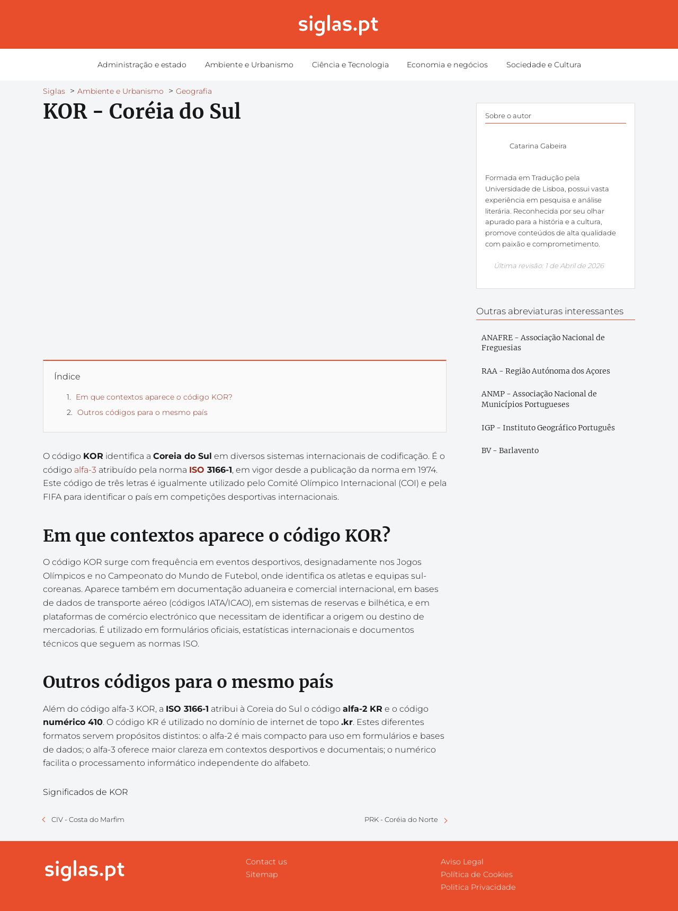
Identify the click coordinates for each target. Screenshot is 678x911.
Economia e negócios (443, 64)
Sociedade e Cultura (536, 64)
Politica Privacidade (478, 887)
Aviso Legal (462, 861)
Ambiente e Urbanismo (252, 64)
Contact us (266, 861)
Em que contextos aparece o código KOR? (154, 397)
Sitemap (262, 874)
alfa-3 (85, 470)
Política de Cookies (477, 874)
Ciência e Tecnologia (349, 64)
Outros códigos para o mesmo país (142, 412)
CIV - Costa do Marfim (87, 819)
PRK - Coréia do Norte (401, 819)
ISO (196, 470)
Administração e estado (149, 64)
